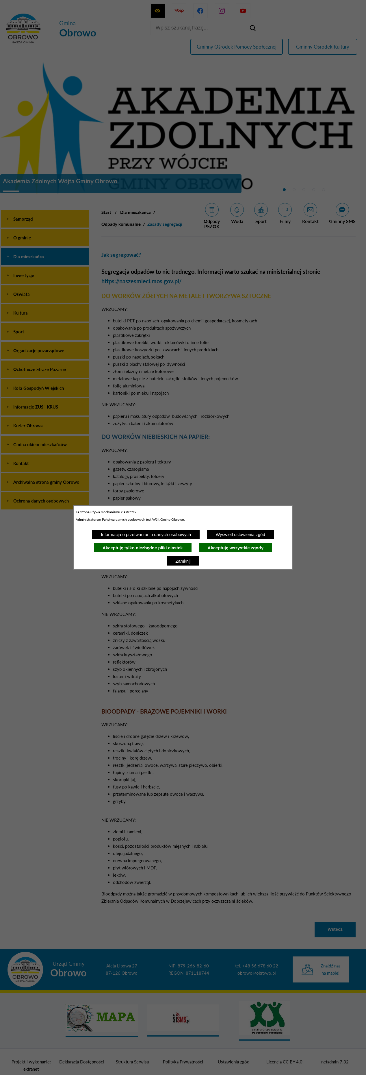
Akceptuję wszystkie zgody (235, 547)
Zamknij (183, 561)
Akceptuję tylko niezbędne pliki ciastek (143, 547)
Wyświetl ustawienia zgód (240, 534)
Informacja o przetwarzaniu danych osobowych (146, 534)
